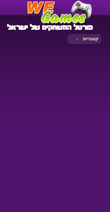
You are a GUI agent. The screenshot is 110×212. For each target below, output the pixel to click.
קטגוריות (86, 39)
